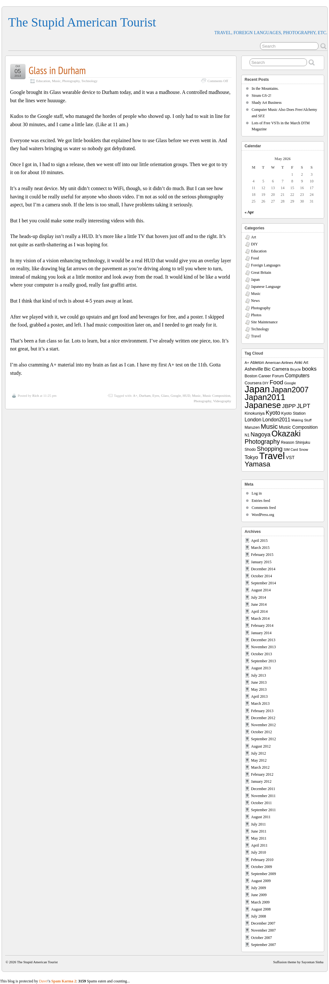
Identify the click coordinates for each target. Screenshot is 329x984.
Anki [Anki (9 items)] (298, 362)
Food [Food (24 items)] (276, 382)
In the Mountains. (265, 88)
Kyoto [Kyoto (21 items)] (273, 413)
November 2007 (263, 930)
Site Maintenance (264, 322)
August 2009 (261, 881)
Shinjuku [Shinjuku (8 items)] (302, 442)
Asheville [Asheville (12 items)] (254, 369)
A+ (135, 395)
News (255, 300)
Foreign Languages (265, 265)
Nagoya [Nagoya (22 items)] (260, 434)
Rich (35, 395)
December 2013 (263, 640)
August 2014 (261, 590)
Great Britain (261, 272)
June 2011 (259, 831)
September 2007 (263, 944)
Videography (222, 401)
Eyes (156, 395)
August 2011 (261, 817)
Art (253, 237)
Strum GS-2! (262, 95)
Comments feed (264, 507)
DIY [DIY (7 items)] (266, 383)
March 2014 (260, 618)
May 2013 (259, 689)
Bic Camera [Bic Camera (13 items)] (276, 369)
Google (175, 395)
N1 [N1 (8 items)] (247, 435)
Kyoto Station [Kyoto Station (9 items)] (293, 413)
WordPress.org (263, 514)
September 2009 (263, 874)
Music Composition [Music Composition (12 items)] (298, 427)
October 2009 (261, 867)
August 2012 (261, 746)
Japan (255, 279)
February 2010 (262, 859)
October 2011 (261, 803)
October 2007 (261, 937)
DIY (254, 244)
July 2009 (258, 888)
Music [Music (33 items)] (269, 426)
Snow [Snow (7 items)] (303, 449)
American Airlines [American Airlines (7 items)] (279, 363)
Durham (145, 395)
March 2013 (260, 703)
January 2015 (261, 562)
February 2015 (262, 554)
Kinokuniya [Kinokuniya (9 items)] (255, 413)
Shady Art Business (267, 102)
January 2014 (261, 633)
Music (56, 81)
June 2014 (259, 604)
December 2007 (263, 923)
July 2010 (258, 852)
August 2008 (261, 909)
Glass (164, 395)
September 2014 (263, 583)
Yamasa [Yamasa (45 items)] (257, 464)
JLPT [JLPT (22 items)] (303, 406)
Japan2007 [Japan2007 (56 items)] (290, 389)
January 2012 (261, 781)
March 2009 (260, 902)
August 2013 (261, 668)
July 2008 (258, 916)
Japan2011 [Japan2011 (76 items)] (265, 397)
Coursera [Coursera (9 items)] (253, 383)
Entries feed (261, 500)
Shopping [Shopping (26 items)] (270, 448)
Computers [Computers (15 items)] (297, 375)
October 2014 (261, 576)
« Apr (249, 212)
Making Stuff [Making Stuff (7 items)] (301, 420)
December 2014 (263, 569)
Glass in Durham (57, 70)
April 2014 (259, 611)
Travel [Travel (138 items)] (272, 455)
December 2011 (263, 789)
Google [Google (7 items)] (290, 383)
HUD (186, 395)
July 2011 (258, 824)
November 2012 (263, 725)
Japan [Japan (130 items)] (257, 389)
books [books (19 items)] (309, 368)
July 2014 (258, 597)
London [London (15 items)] (253, 419)
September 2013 (263, 661)
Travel (256, 336)
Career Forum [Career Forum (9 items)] (271, 375)
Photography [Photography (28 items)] (262, 441)
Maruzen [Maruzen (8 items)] (252, 427)
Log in (257, 493)
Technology (89, 81)
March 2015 (260, 547)
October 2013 (261, 654)
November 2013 (263, 647)
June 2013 (259, 682)
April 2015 (259, 540)
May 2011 (259, 838)
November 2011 (263, 796)
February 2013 (262, 711)
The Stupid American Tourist (82, 22)
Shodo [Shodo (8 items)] (250, 449)
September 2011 (263, 810)
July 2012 (258, 753)
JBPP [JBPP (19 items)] (289, 406)
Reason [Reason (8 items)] (287, 442)
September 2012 (263, 739)
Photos (256, 315)
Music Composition (216, 395)
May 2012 (259, 760)
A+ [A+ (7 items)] (247, 363)
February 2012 (262, 774)
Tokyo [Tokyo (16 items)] (251, 457)
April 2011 (259, 845)
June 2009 (259, 895)
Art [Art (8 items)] (305, 362)
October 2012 (261, 732)
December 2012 (263, 718)
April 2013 (259, 696)
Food (255, 258)
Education (43, 81)
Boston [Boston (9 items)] (251, 375)
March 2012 (260, 767)
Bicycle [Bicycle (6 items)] (295, 369)
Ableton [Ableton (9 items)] (257, 362)
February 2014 (262, 625)
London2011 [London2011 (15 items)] (276, 419)
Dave (43, 981)
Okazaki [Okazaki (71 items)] (286, 433)
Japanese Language (266, 286)
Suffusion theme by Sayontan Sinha (298, 962)
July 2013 (258, 675)
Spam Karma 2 (63, 981)
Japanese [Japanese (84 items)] (263, 405)
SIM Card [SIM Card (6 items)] (291, 449)
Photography (70, 81)
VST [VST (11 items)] (290, 457)
